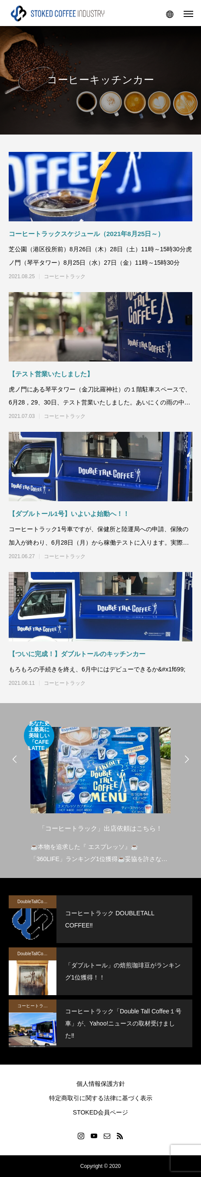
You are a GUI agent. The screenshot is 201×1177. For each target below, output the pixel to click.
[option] (100, 792)
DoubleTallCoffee (33, 901)
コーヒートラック (65, 276)
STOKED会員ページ (100, 1112)
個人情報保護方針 (100, 1083)
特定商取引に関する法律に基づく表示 (100, 1098)
